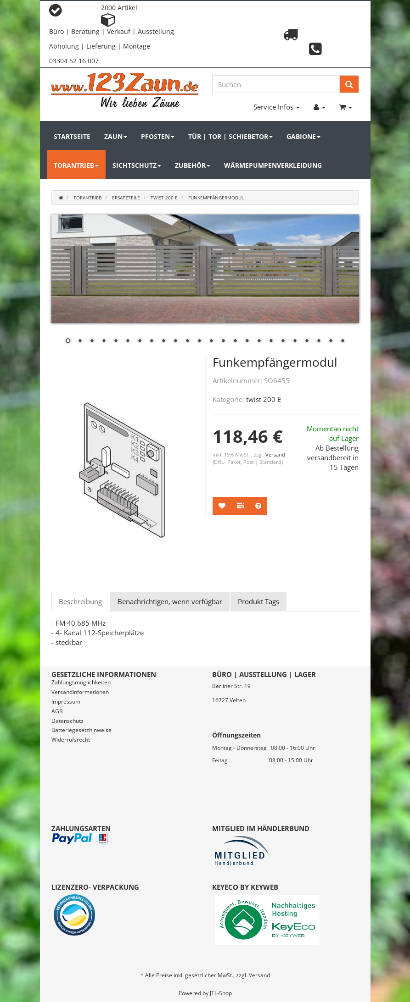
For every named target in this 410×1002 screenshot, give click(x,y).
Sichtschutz (136, 165)
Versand (275, 454)
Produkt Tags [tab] (258, 601)
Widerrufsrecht (70, 739)
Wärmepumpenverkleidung (273, 165)
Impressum (65, 701)
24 (342, 341)
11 (187, 341)
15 (235, 341)
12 (199, 341)
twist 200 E (263, 399)
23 (331, 341)
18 (271, 341)
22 (319, 341)
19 (283, 341)
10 (175, 341)
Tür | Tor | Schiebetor (230, 136)
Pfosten (157, 136)
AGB (57, 711)
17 (259, 341)
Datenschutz (67, 721)
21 (307, 341)
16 (247, 341)
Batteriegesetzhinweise (81, 730)
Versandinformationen (80, 692)
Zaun (115, 136)
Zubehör (192, 165)
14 (223, 341)
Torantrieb (76, 165)
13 (211, 341)
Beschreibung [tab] (80, 601)
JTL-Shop (221, 993)
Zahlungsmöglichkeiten (81, 682)
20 (295, 341)
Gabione (303, 136)
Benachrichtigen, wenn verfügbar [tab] (170, 601)
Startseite (72, 136)
